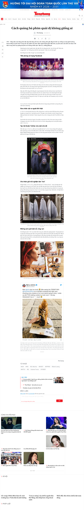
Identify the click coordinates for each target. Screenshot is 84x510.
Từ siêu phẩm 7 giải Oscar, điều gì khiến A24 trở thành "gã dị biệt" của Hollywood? (37, 380)
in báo (45, 38)
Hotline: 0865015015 (24, 9)
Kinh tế (9, 19)
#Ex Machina (33, 366)
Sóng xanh (15, 19)
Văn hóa (55, 19)
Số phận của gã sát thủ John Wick (32, 388)
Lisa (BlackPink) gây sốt (30, 448)
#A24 (22, 366)
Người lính (48, 19)
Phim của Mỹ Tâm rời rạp (30, 465)
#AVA (27, 366)
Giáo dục (64, 19)
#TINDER (43, 369)
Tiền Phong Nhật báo (35, 9)
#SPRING (47, 366)
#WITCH (23, 369)
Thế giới (28, 19)
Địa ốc (19, 19)
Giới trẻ (33, 19)
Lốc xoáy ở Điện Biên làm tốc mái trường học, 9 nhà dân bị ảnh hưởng (13, 497)
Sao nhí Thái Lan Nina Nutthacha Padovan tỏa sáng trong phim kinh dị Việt (11, 432)
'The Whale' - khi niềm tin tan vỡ (32, 385)
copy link (42, 38)
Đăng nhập (22, 393)
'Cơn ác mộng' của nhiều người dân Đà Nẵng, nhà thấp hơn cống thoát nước (41, 498)
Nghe (2, 42)
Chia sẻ (2, 46)
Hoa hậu (74, 19)
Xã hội (6, 19)
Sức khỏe (24, 19)
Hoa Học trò (55, 9)
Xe (52, 19)
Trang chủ (2, 19)
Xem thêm (82, 19)
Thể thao (43, 19)
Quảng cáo (67, 9)
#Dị (28, 369)
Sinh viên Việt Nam (46, 9)
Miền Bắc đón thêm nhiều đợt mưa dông (69, 497)
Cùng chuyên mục (8, 415)
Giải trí (59, 19)
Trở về (2, 57)
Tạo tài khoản (31, 393)
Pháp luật (38, 19)
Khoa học (69, 19)
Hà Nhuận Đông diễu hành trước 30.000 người (33, 431)
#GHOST (41, 366)
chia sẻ (35, 38)
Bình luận (2, 53)
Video (78, 19)
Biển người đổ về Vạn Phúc (9, 465)
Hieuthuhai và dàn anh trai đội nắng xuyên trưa (55, 466)
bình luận (49, 38)
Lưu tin (2, 49)
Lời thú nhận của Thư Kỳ (52, 448)
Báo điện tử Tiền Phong (42, 14)
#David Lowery (56, 366)
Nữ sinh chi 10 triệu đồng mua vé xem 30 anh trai (11, 449)
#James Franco (35, 369)
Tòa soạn (61, 9)
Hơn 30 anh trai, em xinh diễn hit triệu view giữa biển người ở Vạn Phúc (56, 431)
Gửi (59, 400)
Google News (83, 24)
